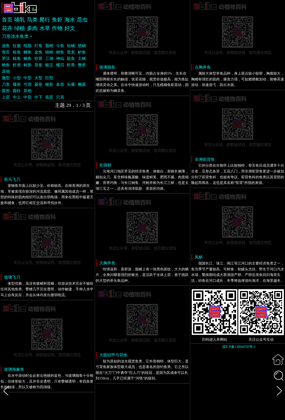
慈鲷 (82, 45)
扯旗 (17, 45)
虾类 (71, 65)
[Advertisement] (238, 387)
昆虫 (82, 20)
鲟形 (27, 65)
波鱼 (6, 45)
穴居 (60, 97)
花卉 (7, 28)
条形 (60, 84)
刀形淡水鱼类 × (17, 36)
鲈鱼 (82, 52)
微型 (6, 78)
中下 (38, 97)
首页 (7, 20)
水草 (44, 28)
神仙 (60, 58)
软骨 (38, 58)
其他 (6, 71)
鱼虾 (57, 20)
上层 (6, 97)
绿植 (19, 28)
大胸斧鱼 (107, 263)
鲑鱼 (17, 52)
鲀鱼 (6, 65)
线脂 (27, 45)
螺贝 (60, 65)
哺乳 (19, 20)
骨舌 (6, 52)
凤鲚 (199, 257)
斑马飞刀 (12, 179)
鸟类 (32, 20)
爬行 (44, 20)
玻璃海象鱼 (14, 369)
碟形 (17, 84)
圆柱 (17, 90)
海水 (69, 20)
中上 (17, 97)
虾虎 (17, 65)
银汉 (49, 65)
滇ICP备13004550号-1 (238, 347)
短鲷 (71, 45)
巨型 (49, 78)
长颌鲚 (105, 165)
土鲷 (82, 58)
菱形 (38, 84)
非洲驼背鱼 (205, 159)
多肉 (32, 28)
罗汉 (6, 58)
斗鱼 (60, 45)
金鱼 (38, 52)
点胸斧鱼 (203, 67)
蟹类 (82, 65)
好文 (69, 28)
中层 (27, 97)
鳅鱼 (27, 58)
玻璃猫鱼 (107, 67)
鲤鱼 (60, 52)
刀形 (6, 84)
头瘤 (71, 84)
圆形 (6, 90)
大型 (38, 78)
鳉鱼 (27, 52)
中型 (27, 78)
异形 (38, 65)
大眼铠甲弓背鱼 (113, 355)
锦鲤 (49, 52)
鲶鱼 (17, 58)
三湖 (49, 58)
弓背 (27, 84)
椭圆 (82, 84)
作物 (57, 28)
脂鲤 (49, 45)
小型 (17, 78)
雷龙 (71, 52)
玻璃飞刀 (12, 277)
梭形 (49, 84)
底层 (49, 97)
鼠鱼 (71, 58)
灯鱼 (38, 45)
